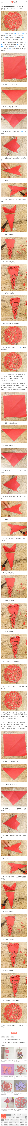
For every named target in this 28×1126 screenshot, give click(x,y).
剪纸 (23, 33)
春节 (4, 37)
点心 (16, 46)
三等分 (21, 131)
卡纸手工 (14, 1115)
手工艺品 (6, 1122)
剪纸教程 (21, 8)
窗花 (4, 33)
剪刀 (10, 48)
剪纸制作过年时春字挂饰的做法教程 (13, 1039)
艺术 (12, 35)
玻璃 (18, 33)
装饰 (2, 46)
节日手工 (8, 1117)
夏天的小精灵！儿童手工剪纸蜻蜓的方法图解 (15, 1042)
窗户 (15, 33)
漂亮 (20, 347)
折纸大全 (22, 1117)
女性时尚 (22, 1122)
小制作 (13, 1117)
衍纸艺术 (19, 1115)
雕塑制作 (16, 1120)
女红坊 (11, 1120)
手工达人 (16, 1122)
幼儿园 (17, 1117)
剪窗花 (2, 1036)
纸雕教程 (24, 1115)
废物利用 (7, 1120)
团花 (12, 1036)
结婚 (22, 37)
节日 (18, 44)
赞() (14, 1032)
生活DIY (22, 1120)
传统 (7, 35)
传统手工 (11, 1122)
